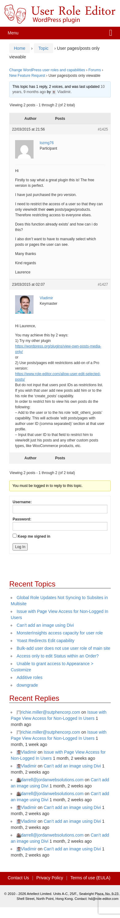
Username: (22, 502)
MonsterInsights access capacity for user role (60, 632)
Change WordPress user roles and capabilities (47, 70)
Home (19, 48)
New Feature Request (27, 75)
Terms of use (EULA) (90, 877)
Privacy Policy (49, 877)
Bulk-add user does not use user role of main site (63, 648)
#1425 (103, 129)
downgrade (27, 685)
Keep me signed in (34, 536)
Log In (20, 547)
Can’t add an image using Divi (45, 625)
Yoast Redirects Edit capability (45, 640)
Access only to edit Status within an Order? (58, 655)
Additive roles (29, 677)
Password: (22, 519)
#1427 (103, 284)
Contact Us (18, 877)
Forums (94, 70)
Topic (43, 48)
